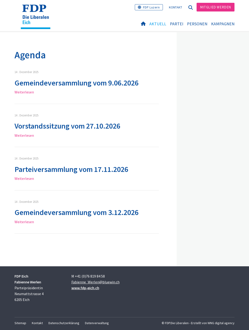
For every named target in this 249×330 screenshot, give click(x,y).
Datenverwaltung (97, 323)
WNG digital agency (221, 323)
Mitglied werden (215, 7)
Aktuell (157, 23)
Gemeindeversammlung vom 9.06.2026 (77, 83)
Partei (176, 23)
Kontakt (175, 7)
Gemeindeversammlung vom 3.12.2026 (77, 212)
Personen (197, 23)
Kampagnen (222, 23)
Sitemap (20, 323)
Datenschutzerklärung (63, 323)
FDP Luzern (151, 7)
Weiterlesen (24, 92)
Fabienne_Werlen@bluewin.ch (95, 282)
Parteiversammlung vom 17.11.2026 (71, 169)
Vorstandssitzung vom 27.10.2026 (67, 126)
